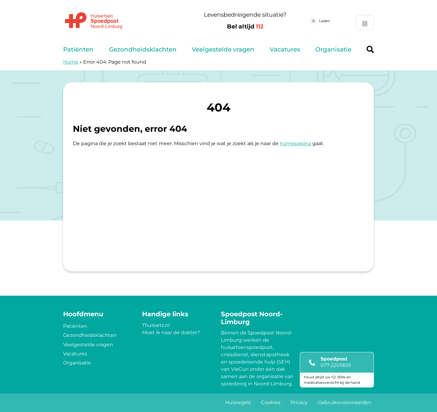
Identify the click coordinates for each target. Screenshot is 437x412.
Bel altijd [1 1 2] (245, 26)
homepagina (295, 143)
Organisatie (333, 49)
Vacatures (285, 49)
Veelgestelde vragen (223, 49)
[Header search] (370, 49)
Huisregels (238, 402)
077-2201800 (335, 365)
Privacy (299, 402)
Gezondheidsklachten (143, 49)
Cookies (270, 402)
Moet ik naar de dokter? (171, 332)
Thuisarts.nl (156, 325)
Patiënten (78, 49)
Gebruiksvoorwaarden (344, 402)
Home (70, 62)
